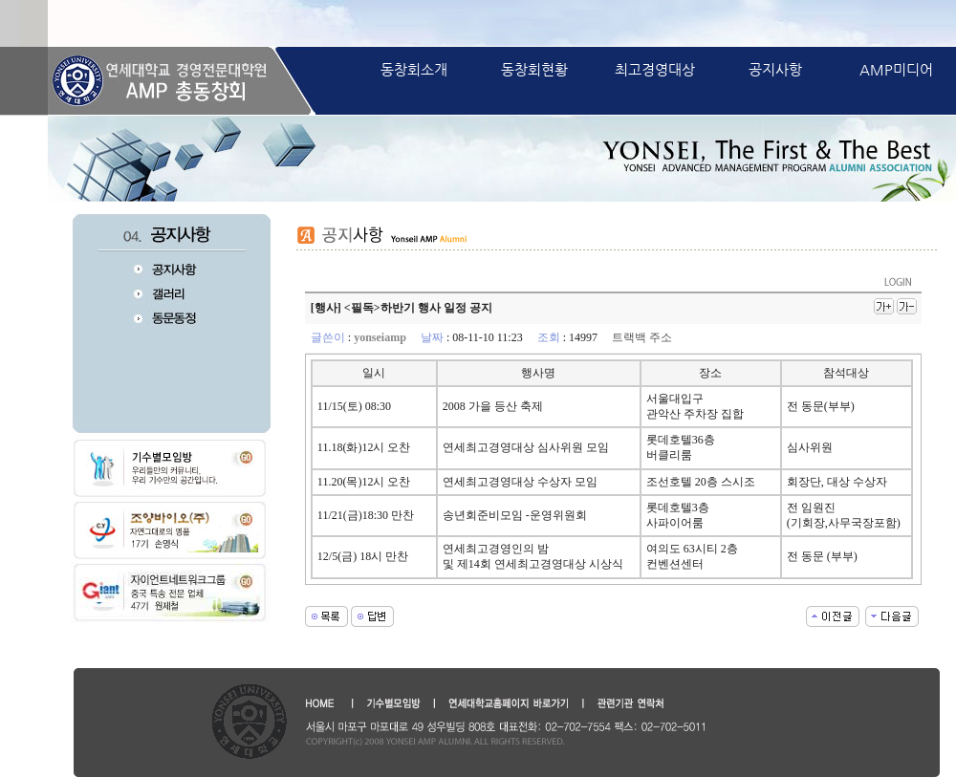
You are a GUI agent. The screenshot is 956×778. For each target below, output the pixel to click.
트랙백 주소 (642, 337)
